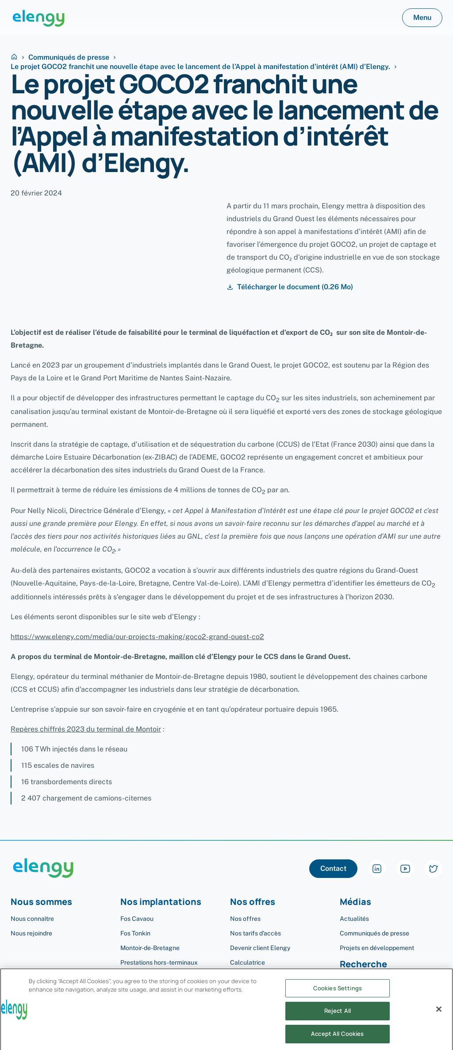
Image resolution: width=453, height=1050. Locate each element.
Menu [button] (422, 17)
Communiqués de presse (68, 57)
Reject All (337, 1019)
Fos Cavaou (137, 918)
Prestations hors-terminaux (159, 962)
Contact (333, 868)
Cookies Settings (337, 996)
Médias (355, 902)
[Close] (439, 1017)
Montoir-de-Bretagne (150, 947)
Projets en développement (377, 947)
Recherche (363, 964)
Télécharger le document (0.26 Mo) (289, 287)
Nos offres (252, 902)
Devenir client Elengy (260, 947)
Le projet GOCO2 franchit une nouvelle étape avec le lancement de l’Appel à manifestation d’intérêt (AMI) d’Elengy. (200, 66)
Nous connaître (32, 918)
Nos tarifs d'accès (255, 933)
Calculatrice (247, 962)
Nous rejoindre (31, 933)
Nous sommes (41, 902)
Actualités (354, 918)
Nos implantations (160, 902)
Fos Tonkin (135, 933)
